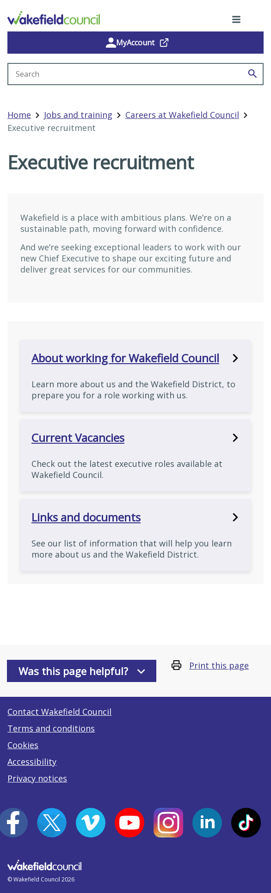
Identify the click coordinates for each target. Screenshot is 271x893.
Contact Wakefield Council (59, 711)
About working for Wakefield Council (135, 358)
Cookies (22, 744)
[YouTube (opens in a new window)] (129, 822)
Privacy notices (37, 778)
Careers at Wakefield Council (182, 114)
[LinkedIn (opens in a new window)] (207, 822)
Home (19, 114)
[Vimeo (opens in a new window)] (90, 822)
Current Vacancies (135, 437)
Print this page (219, 665)
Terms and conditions (51, 728)
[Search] (252, 74)
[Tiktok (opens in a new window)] (246, 822)
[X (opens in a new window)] (52, 822)
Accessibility (31, 761)
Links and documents (135, 517)
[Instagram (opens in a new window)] (168, 822)
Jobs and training (78, 114)
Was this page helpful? (81, 671)
